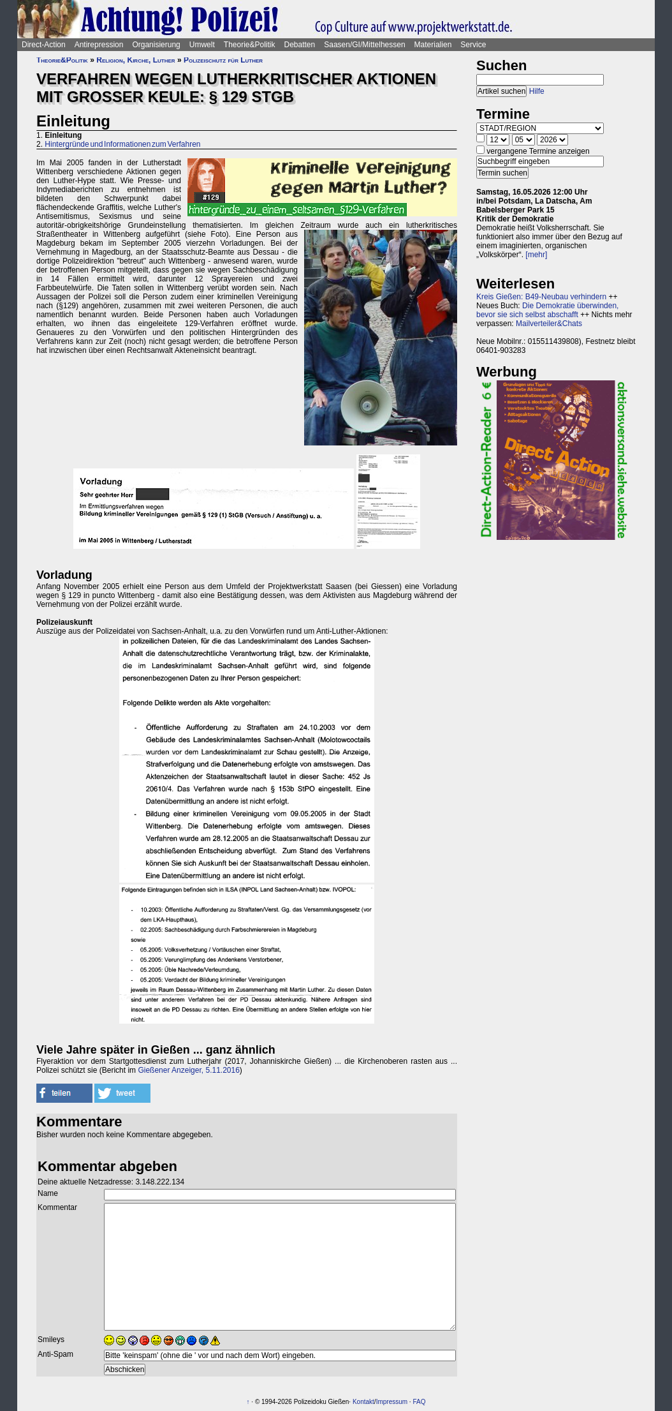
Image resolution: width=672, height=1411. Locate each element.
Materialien (433, 44)
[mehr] (536, 254)
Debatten (300, 44)
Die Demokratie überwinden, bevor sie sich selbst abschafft (547, 310)
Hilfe (536, 91)
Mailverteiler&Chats (549, 323)
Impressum (391, 1401)
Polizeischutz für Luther (223, 60)
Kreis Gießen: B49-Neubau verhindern (541, 296)
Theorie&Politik (249, 44)
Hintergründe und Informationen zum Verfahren (122, 144)
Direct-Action (44, 44)
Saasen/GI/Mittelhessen (364, 44)
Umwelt (202, 44)
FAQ (419, 1401)
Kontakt (363, 1401)
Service (473, 44)
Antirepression (99, 44)
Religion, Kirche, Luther (135, 60)
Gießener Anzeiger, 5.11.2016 (188, 1070)
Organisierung (156, 44)
